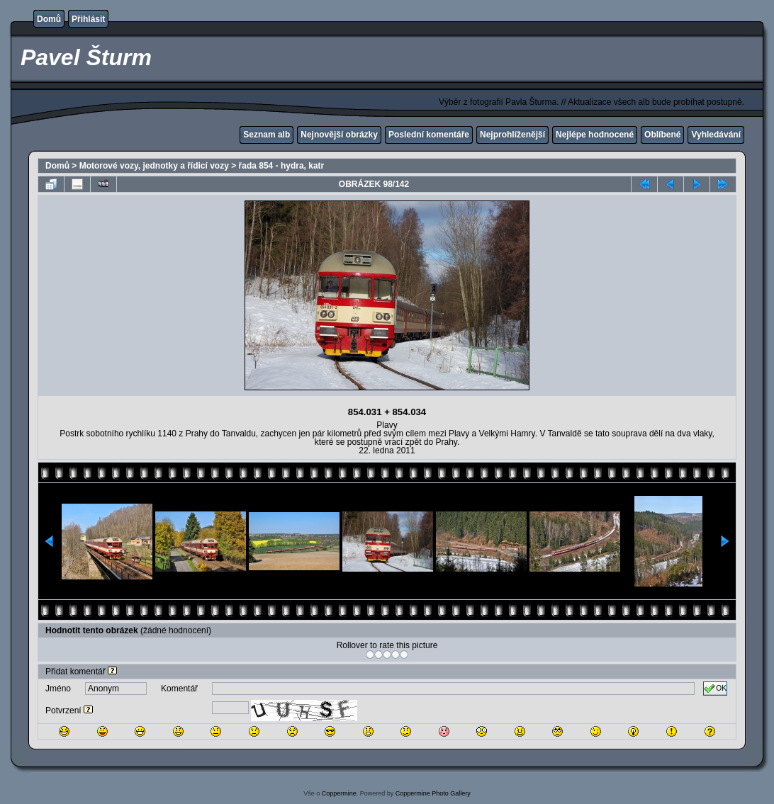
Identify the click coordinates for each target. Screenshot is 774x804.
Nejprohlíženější (512, 135)
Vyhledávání (716, 135)
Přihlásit (88, 19)
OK (715, 688)
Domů (49, 19)
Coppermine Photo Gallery (433, 793)
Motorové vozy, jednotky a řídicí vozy (154, 166)
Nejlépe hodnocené (595, 135)
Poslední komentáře (428, 135)
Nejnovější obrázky (339, 135)
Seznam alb (266, 135)
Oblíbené (662, 135)
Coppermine (339, 793)
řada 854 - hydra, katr (282, 166)
